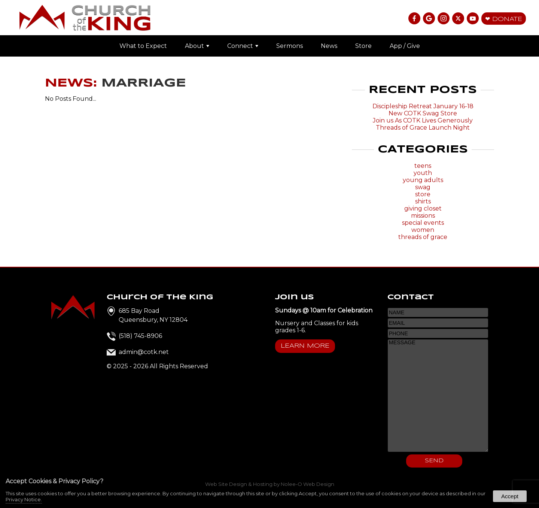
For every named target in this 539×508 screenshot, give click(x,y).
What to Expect (143, 45)
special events (423, 222)
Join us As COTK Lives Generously (423, 120)
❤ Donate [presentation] (503, 19)
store (422, 194)
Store (363, 45)
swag (422, 187)
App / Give (405, 45)
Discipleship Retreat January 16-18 (422, 106)
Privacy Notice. (24, 499)
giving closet (423, 208)
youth (423, 172)
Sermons (289, 45)
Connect (242, 45)
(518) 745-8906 (140, 335)
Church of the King (160, 297)
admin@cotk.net (144, 352)
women (422, 229)
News (329, 45)
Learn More (305, 346)
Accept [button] (509, 496)
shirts (423, 201)
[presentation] (414, 18)
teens (422, 165)
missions (423, 215)
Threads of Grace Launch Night (423, 127)
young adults (423, 180)
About (197, 45)
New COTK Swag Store (423, 113)
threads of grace (422, 237)
